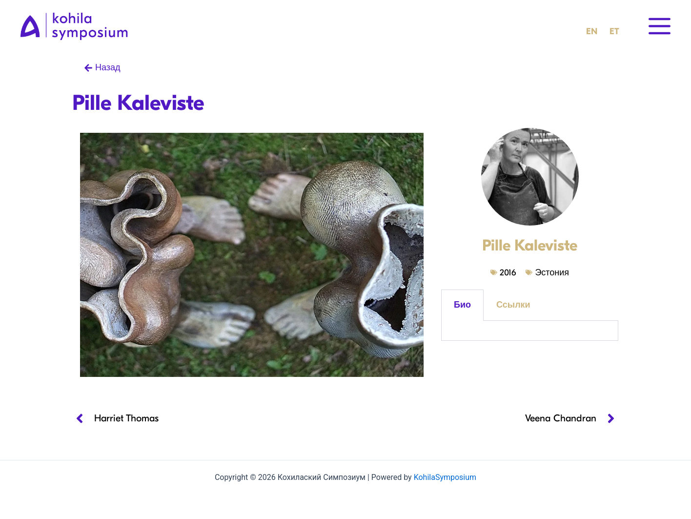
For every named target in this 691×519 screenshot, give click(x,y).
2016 (508, 273)
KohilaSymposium (445, 477)
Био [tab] (462, 305)
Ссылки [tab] (513, 305)
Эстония (552, 273)
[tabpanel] (529, 331)
